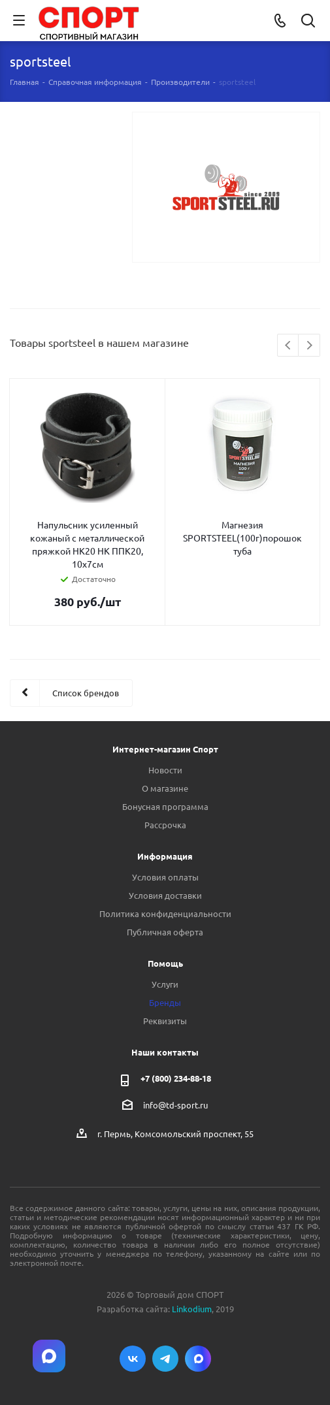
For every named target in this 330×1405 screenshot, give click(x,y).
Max (198, 1359)
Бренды (165, 1002)
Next (309, 345)
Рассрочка (165, 824)
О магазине (165, 788)
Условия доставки (165, 895)
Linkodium (192, 1308)
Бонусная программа (165, 806)
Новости (165, 769)
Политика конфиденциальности (165, 913)
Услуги (165, 984)
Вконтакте (133, 1359)
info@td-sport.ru (175, 1104)
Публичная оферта (165, 931)
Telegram (165, 1359)
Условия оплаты (165, 876)
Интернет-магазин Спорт (165, 748)
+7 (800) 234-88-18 (175, 1078)
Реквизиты (165, 1020)
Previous (288, 345)
